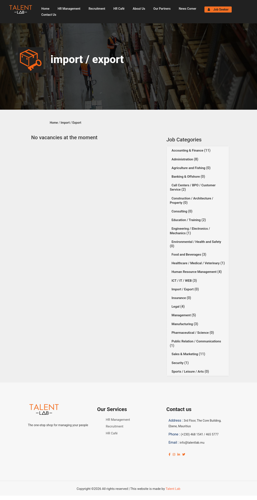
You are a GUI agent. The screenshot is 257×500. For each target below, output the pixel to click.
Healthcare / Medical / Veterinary (196, 263)
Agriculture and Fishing (189, 168)
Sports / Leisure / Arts (188, 371)
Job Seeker (218, 9)
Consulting (180, 211)
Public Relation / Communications (196, 341)
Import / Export (71, 122)
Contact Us (48, 14)
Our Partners (162, 8)
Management (181, 315)
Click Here (107, 498)
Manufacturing (183, 324)
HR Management (69, 8)
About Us (139, 8)
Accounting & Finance (188, 150)
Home (45, 8)
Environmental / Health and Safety (196, 242)
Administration (183, 159)
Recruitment (97, 8)
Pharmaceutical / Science (191, 333)
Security (178, 363)
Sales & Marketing (185, 354)
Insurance (179, 298)
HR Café (118, 8)
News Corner (187, 8)
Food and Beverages (187, 254)
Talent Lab (172, 489)
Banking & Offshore (186, 177)
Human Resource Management (194, 272)
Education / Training (186, 220)
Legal (176, 307)
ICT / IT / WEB (182, 281)
